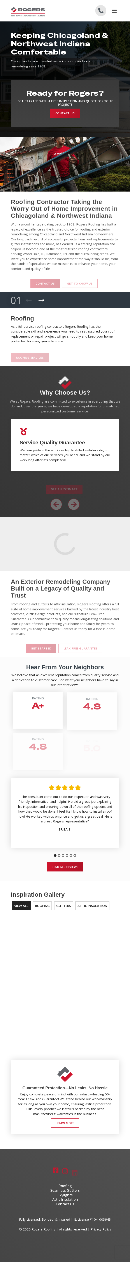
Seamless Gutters (65, 1190)
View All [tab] (21, 905)
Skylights (65, 1195)
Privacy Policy (101, 1229)
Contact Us (65, 113)
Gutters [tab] (63, 905)
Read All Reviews (65, 867)
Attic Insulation (65, 1199)
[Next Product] (41, 300)
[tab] (55, 855)
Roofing (65, 1186)
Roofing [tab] (42, 905)
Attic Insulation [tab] (92, 905)
